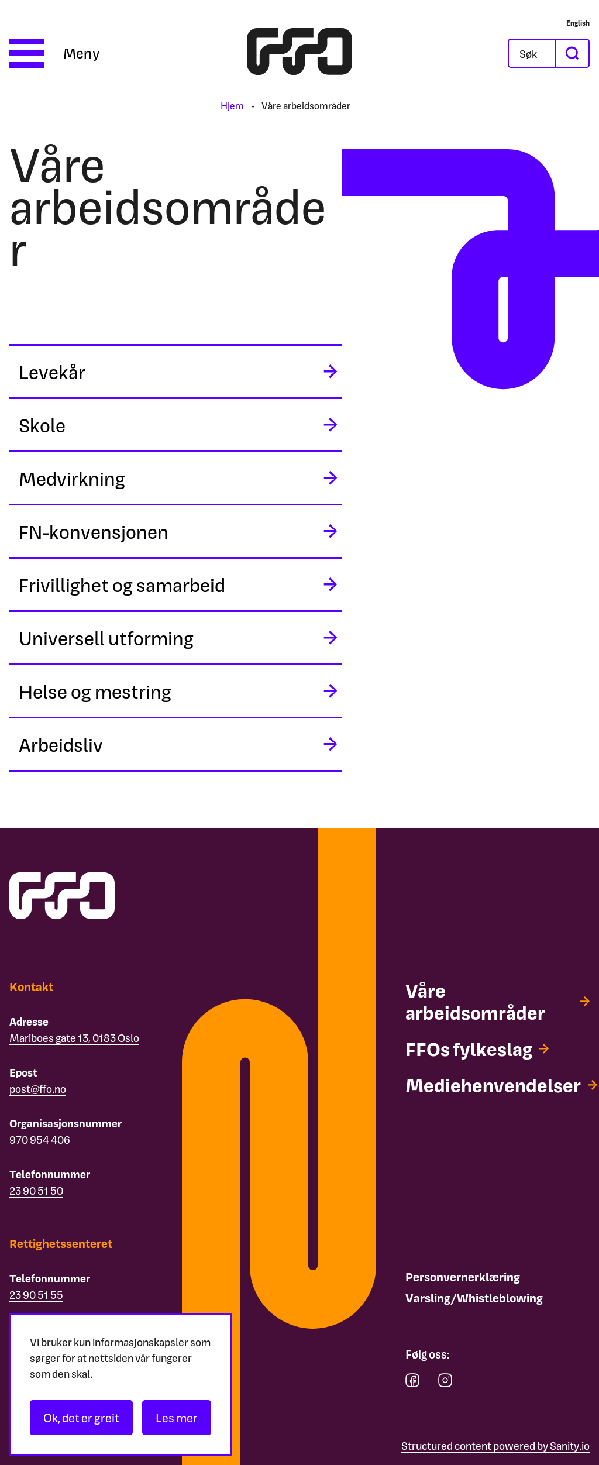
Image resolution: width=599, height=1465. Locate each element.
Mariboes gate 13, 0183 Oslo (74, 1037)
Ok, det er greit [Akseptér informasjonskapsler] (81, 1417)
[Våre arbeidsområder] (497, 1001)
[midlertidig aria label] (175, 371)
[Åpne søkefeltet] (532, 53)
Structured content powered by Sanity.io (495, 1445)
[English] (578, 23)
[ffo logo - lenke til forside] (299, 53)
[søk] (571, 53)
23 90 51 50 (36, 1190)
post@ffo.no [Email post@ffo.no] (37, 1088)
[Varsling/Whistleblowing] (474, 1298)
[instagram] (445, 1383)
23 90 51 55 (36, 1294)
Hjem (232, 105)
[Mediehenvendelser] (501, 1085)
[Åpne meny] (54, 53)
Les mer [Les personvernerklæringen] (177, 1417)
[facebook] (412, 1383)
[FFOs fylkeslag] (477, 1048)
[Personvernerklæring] (462, 1277)
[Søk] (541, 53)
